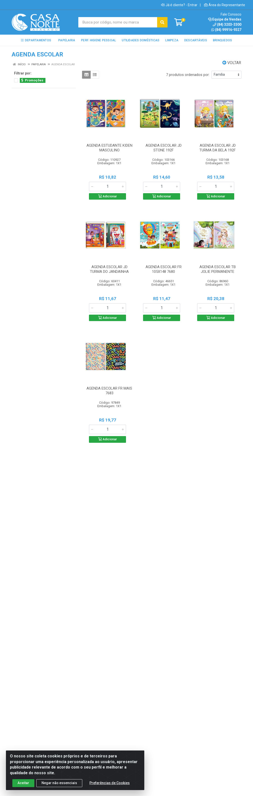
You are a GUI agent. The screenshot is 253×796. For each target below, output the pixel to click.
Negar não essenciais (59, 787)
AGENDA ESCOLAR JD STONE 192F (164, 147)
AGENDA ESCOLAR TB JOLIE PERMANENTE (217, 269)
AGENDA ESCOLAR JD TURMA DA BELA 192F (217, 147)
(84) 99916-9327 (226, 30)
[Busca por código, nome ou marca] (117, 22)
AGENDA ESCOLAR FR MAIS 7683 (109, 390)
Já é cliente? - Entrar (179, 5)
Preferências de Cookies (109, 787)
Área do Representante (224, 5)
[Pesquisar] (162, 22)
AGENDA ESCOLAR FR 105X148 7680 (164, 269)
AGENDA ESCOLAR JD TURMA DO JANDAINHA (109, 269)
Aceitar (23, 787)
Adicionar (107, 196)
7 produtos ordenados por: (188, 74)
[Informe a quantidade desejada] (107, 186)
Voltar (231, 62)
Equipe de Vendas (224, 19)
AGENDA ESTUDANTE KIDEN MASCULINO (109, 147)
